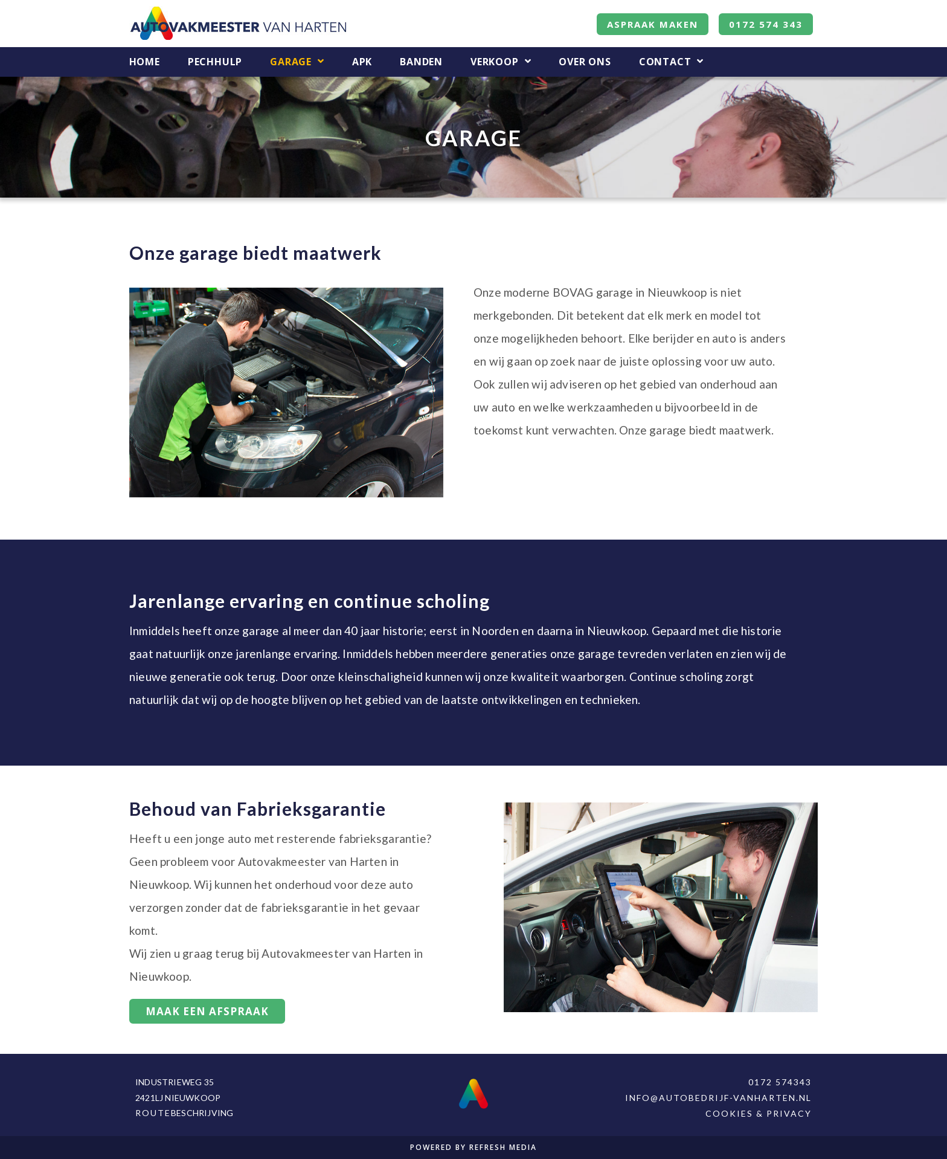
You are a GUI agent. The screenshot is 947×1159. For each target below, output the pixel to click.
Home (144, 62)
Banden (421, 62)
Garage (297, 62)
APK (362, 62)
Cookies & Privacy (758, 1113)
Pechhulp (215, 62)
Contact (671, 62)
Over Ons (585, 62)
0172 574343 (780, 1082)
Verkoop (500, 62)
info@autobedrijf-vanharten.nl (718, 1098)
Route (153, 1113)
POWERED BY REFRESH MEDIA (473, 1147)
